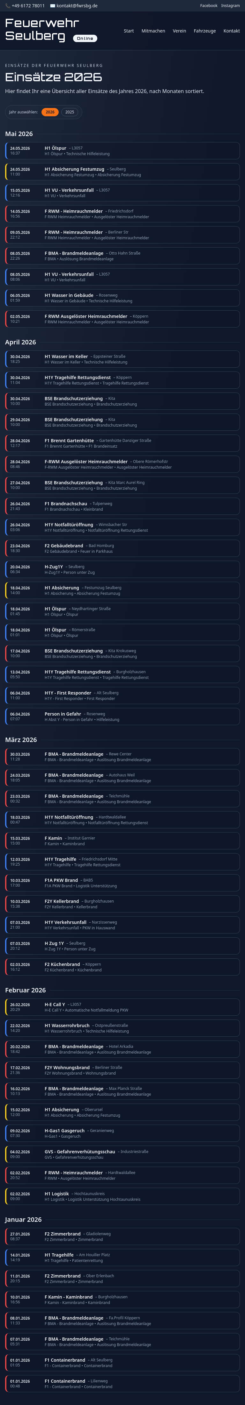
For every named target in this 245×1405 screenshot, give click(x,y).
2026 (50, 112)
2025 (69, 112)
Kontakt (232, 31)
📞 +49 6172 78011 (25, 6)
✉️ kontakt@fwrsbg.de (73, 6)
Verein (179, 31)
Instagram (230, 5)
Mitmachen (153, 31)
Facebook (209, 5)
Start (129, 31)
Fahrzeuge (205, 31)
